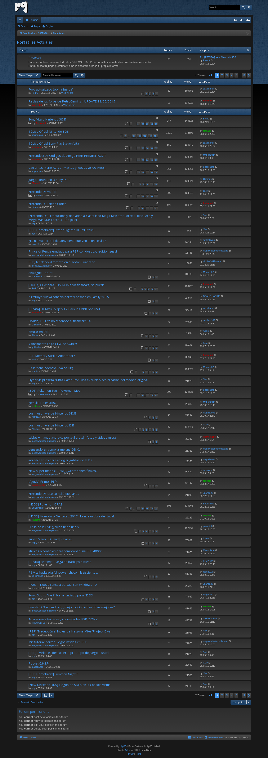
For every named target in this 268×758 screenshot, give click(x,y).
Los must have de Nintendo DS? (51, 425)
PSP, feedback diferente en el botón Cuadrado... (62, 262)
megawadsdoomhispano (44, 255)
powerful (207, 526)
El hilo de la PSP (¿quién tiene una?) (53, 527)
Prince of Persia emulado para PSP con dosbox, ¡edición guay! (72, 251)
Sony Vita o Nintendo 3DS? (47, 119)
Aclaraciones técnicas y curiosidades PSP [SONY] (63, 619)
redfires (36, 406)
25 (156, 124)
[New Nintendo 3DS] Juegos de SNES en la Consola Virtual (69, 685)
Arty (127, 750)
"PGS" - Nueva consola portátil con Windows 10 (62, 584)
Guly (205, 191)
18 (143, 395)
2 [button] (222, 75)
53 (143, 148)
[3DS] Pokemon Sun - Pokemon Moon (55, 390)
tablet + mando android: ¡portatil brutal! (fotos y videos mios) (72, 437)
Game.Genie (209, 436)
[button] (210, 75)
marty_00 (37, 105)
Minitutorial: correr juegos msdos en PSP (57, 642)
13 (156, 208)
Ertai (38, 195)
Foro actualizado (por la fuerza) (50, 89)
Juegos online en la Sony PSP (49, 180)
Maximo (36, 324)
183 (150, 136)
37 (156, 172)
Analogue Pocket (40, 273)
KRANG (36, 417)
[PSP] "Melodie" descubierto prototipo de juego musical (68, 652)
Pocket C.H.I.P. (38, 663)
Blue (205, 343)
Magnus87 (208, 272)
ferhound (41, 123)
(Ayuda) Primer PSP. (42, 481)
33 (138, 172)
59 (147, 196)
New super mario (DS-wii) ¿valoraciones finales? (62, 471)
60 (152, 196)
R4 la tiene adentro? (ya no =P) (50, 368)
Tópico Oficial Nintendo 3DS (48, 131)
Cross (206, 538)
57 (138, 196)
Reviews (34, 58)
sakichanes (209, 88)
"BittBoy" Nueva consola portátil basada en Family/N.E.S (68, 297)
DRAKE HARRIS (211, 296)
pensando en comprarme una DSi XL (54, 449)
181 (139, 136)
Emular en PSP (38, 331)
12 (156, 184)
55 (152, 148)
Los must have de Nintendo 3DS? (52, 413)
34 (143, 172)
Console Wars (43, 394)
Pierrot (206, 60)
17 (138, 395)
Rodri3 (35, 93)
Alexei (206, 331)
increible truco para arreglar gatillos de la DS (60, 460)
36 (152, 172)
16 (138, 508)
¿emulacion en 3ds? (42, 402)
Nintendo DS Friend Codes (47, 204)
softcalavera (209, 240)
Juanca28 (208, 493)
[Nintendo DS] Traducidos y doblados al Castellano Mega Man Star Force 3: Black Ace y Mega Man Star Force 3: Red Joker (90, 218)
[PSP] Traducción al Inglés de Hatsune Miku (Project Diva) (70, 631)
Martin (35, 371)
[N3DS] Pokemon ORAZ (45, 504)
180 (133, 136)
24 (152, 124)
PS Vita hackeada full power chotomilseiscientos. (63, 572)
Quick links (21, 21)
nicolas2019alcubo (41, 265)
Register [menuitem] (249, 21)
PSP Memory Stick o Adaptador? (51, 356)
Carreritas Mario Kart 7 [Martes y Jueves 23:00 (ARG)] (67, 167)
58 (143, 196)
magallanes (209, 412)
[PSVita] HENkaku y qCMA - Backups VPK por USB (64, 309)
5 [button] (236, 75)
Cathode (207, 179)
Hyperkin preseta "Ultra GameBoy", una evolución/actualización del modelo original (88, 380)
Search (24, 26)
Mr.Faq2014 (209, 155)
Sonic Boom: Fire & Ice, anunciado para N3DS (60, 595)
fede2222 (208, 561)
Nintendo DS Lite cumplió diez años (53, 493)
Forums (34, 20)
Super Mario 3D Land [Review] (50, 539)
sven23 (35, 244)
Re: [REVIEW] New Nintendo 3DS (218, 57)
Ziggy (34, 542)
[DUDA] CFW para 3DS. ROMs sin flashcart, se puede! (66, 285)
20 (152, 395)
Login (37, 26)
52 (138, 148)
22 (143, 124)
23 (147, 124)
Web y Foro (67, 93)
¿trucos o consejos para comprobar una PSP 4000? (65, 551)
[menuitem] (235, 20)
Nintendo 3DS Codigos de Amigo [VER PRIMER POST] (67, 155)
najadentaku (38, 135)
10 (147, 184)
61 (156, 196)
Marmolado (37, 276)
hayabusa (37, 171)
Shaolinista (208, 167)
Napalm (207, 131)
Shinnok (207, 100)
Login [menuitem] (242, 21)
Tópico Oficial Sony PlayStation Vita (53, 143)
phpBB (123, 746)
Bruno (206, 118)
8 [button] (244, 75)
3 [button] (227, 75)
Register (50, 26)
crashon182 (209, 320)
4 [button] (231, 75)
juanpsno (208, 470)
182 (144, 136)
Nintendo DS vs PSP (42, 191)
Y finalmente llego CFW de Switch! (52, 344)
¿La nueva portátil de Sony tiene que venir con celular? (67, 240)
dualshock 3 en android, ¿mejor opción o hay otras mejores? (71, 607)
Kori (34, 359)
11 (152, 184)
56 (156, 148)
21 (138, 124)
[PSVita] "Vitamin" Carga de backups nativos (59, 562)
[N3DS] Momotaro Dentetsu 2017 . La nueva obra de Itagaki (71, 516)
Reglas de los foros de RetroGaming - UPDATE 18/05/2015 (71, 101)
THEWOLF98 (38, 623)
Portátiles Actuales (35, 42)
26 (156, 160)
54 (147, 148)
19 (147, 395)
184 (155, 136)
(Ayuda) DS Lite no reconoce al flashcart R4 (59, 321)
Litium (35, 207)
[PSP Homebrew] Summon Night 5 (53, 674)
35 (147, 172)
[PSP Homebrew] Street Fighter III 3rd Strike (61, 230)
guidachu (36, 347)
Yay (33, 223)
